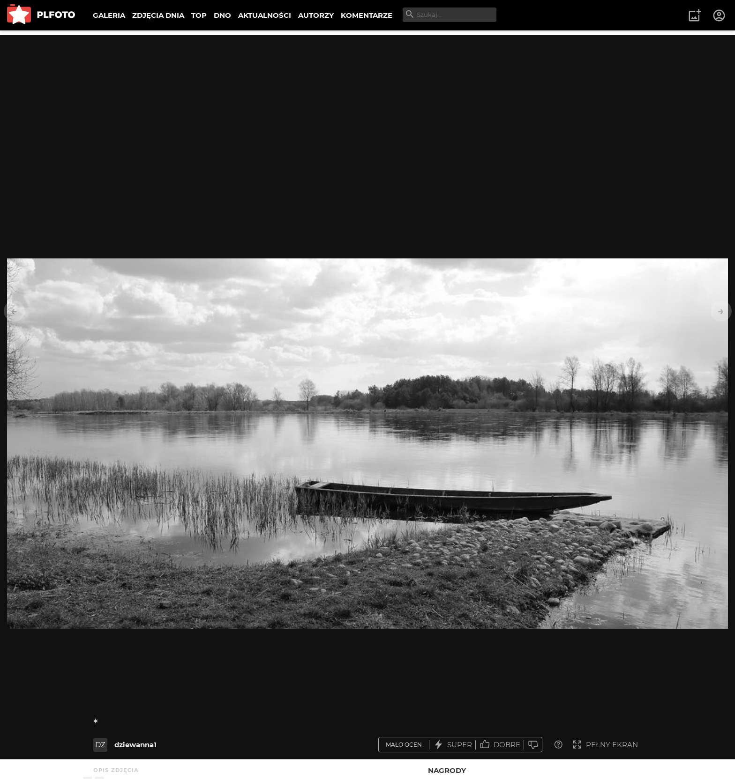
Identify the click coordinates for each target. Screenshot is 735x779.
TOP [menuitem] (199, 15)
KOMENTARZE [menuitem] (366, 15)
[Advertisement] (367, 100)
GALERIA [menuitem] (109, 15)
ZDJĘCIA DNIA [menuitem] (158, 15)
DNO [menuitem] (222, 15)
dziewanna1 (135, 744)
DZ (100, 744)
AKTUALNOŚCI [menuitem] (264, 15)
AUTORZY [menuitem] (316, 15)
